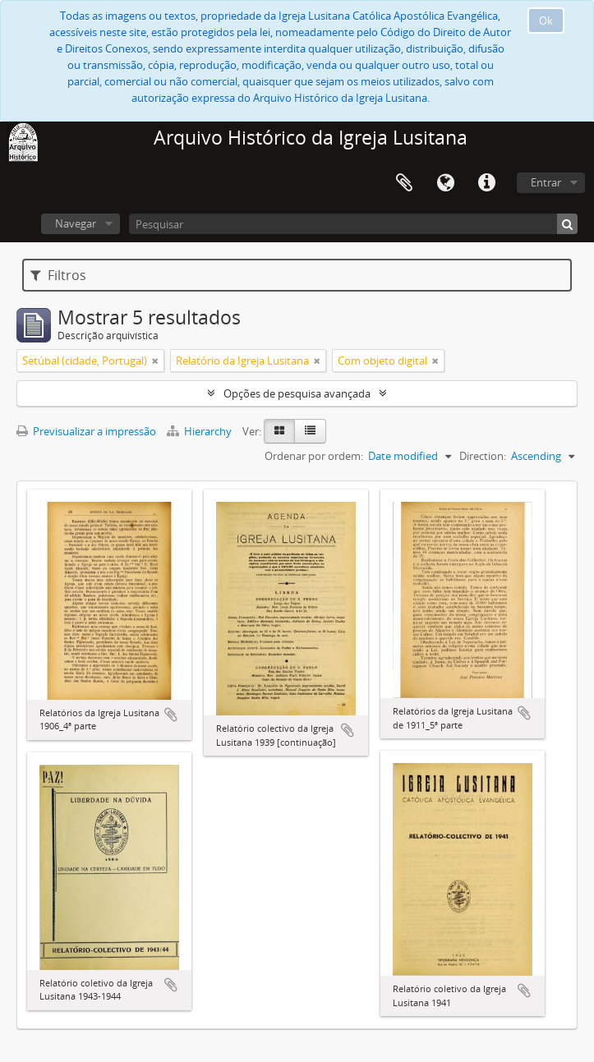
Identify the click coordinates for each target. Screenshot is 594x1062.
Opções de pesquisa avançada (297, 393)
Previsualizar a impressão (86, 431)
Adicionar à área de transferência (171, 714)
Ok (546, 20)
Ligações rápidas (486, 183)
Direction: (482, 455)
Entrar (546, 182)
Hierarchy (200, 431)
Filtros (58, 275)
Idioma (445, 183)
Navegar (75, 223)
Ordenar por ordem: (314, 455)
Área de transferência (404, 183)
